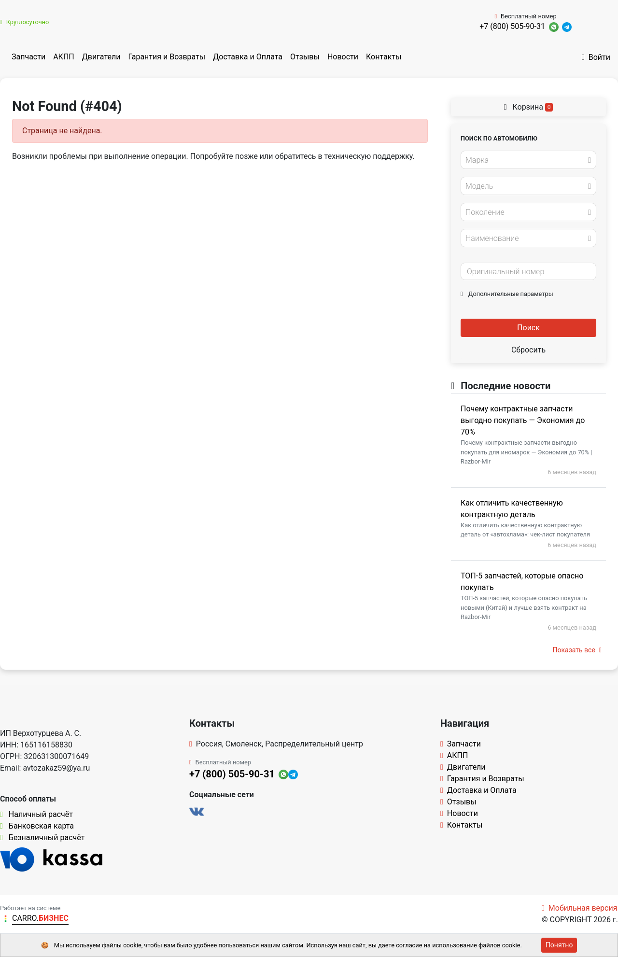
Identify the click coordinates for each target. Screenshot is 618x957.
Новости (342, 56)
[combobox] (528, 160)
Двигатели (101, 56)
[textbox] (526, 160)
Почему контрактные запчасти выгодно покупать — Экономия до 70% (523, 420)
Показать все (577, 650)
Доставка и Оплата (247, 56)
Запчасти (28, 56)
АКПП (63, 56)
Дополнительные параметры (507, 293)
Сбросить (528, 349)
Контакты (383, 56)
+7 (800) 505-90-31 (512, 26)
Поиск (528, 327)
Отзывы (305, 56)
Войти (596, 57)
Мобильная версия (580, 908)
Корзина (528, 107)
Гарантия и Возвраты (166, 56)
